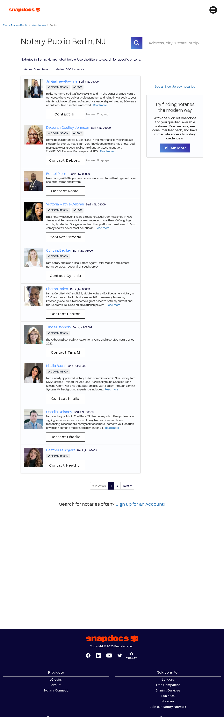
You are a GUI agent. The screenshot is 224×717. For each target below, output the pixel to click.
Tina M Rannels (58, 327)
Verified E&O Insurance (68, 69)
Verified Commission (35, 69)
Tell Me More (175, 148)
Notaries (168, 701)
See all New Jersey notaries (175, 86)
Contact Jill (65, 114)
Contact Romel (65, 191)
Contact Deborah (66, 160)
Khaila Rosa (55, 365)
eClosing (56, 679)
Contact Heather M (67, 465)
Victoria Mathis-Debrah (65, 204)
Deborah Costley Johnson (67, 127)
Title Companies (168, 685)
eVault (56, 685)
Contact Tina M (65, 352)
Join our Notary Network (168, 707)
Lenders (168, 679)
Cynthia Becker (58, 250)
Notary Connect (56, 690)
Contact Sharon (65, 313)
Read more (100, 105)
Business (168, 696)
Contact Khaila (65, 398)
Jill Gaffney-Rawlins (61, 81)
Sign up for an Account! (140, 504)
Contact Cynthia (65, 275)
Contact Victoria (66, 237)
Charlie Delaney (59, 411)
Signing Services (168, 690)
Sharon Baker (57, 289)
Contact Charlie (65, 437)
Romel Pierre (57, 173)
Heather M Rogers (60, 450)
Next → (127, 486)
